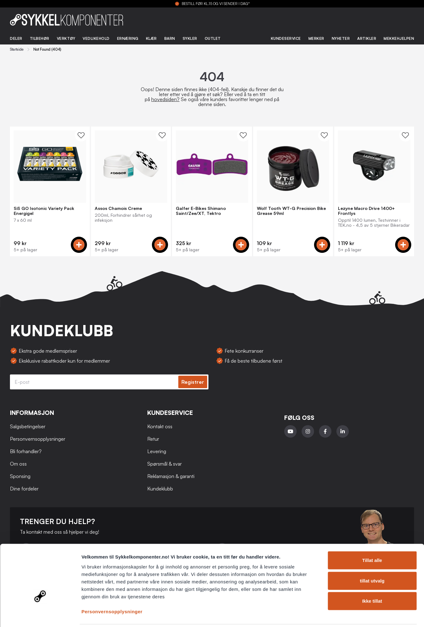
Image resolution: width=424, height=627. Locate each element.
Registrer (192, 382)
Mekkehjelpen (399, 38)
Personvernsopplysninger (112, 589)
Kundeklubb (160, 488)
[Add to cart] (79, 245)
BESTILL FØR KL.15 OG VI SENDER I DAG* (216, 4)
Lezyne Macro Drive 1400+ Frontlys (366, 211)
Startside (16, 49)
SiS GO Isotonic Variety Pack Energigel (44, 211)
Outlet (213, 38)
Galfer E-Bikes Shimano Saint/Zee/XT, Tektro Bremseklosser (201, 211)
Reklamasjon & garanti (170, 476)
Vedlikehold (96, 38)
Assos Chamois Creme (118, 208)
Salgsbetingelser (27, 426)
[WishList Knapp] (81, 135)
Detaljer (331, 614)
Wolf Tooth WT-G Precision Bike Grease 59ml (291, 211)
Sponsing (20, 476)
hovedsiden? (165, 99)
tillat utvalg (372, 559)
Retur (153, 439)
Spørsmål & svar (164, 464)
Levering (156, 451)
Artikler (366, 38)
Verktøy (66, 38)
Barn (169, 38)
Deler (16, 38)
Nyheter (341, 38)
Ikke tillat (372, 579)
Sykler (190, 38)
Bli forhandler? (26, 451)
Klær (151, 38)
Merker (316, 38)
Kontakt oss (159, 426)
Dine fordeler (24, 488)
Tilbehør (39, 38)
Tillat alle (372, 538)
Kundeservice (286, 38)
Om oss (18, 464)
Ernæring (128, 38)
